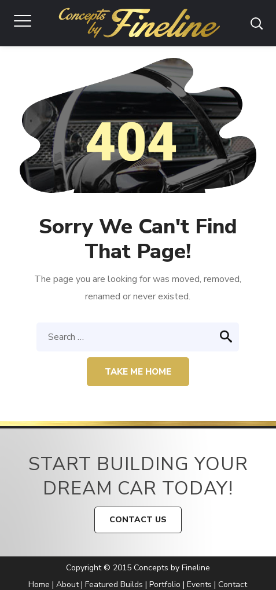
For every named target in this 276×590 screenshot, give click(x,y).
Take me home (138, 372)
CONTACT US (138, 519)
